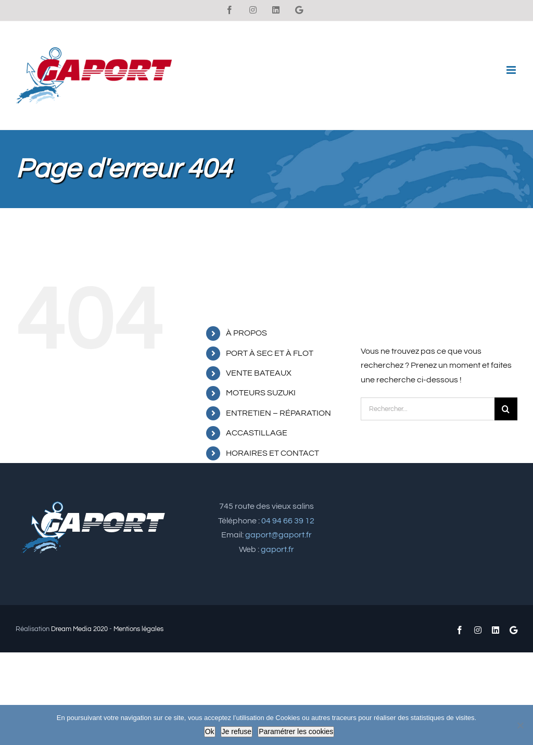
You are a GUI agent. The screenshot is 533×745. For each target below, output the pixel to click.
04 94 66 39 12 (287, 521)
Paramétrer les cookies (296, 731)
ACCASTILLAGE (256, 433)
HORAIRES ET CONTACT (272, 453)
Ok (209, 731)
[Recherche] (505, 408)
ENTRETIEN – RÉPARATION (278, 413)
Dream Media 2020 (79, 629)
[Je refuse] (520, 725)
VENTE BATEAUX (258, 373)
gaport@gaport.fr (278, 535)
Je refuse (237, 731)
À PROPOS (246, 333)
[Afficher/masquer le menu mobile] (511, 70)
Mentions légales (138, 629)
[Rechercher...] (427, 408)
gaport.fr (277, 549)
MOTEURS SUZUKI (261, 393)
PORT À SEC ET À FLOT (269, 353)
